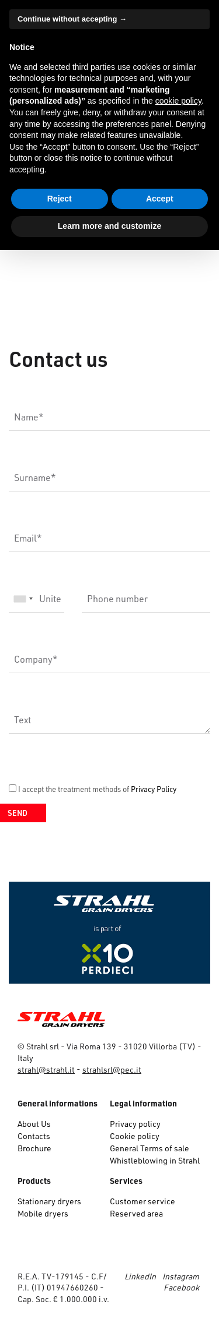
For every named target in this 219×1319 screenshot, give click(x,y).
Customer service (142, 1201)
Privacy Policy (153, 789)
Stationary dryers (49, 1201)
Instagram (180, 1276)
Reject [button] (59, 198)
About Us (34, 1124)
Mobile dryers (43, 1213)
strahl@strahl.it (46, 1069)
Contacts (34, 1136)
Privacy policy (135, 1124)
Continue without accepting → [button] (72, 19)
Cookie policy (134, 1136)
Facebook (181, 1287)
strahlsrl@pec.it (111, 1069)
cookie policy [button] (178, 100)
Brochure (34, 1148)
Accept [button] (159, 198)
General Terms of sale (149, 1148)
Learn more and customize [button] (109, 226)
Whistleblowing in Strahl (155, 1160)
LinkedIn (140, 1276)
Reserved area (136, 1213)
